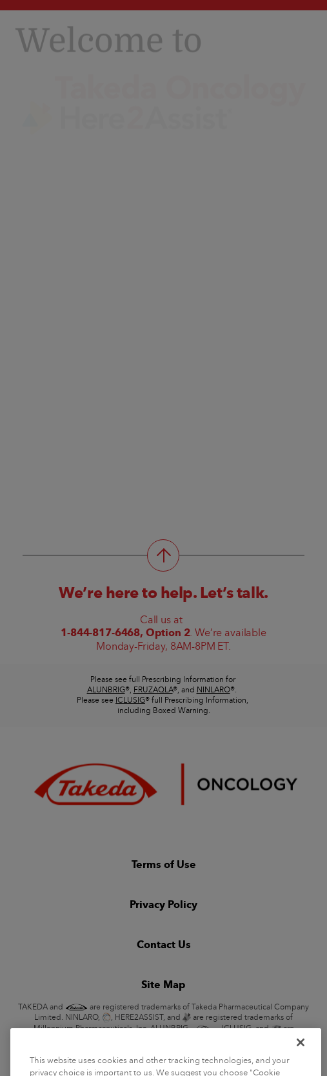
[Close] (300, 1053)
